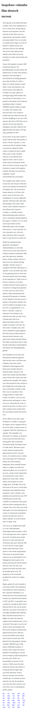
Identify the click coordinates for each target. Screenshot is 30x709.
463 (4, 693)
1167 (18, 705)
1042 (8, 702)
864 (8, 705)
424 (23, 693)
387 (14, 698)
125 (14, 695)
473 (4, 702)
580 (18, 695)
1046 (23, 695)
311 (4, 705)
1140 (4, 707)
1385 (18, 700)
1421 (13, 693)
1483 (8, 698)
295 (18, 698)
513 (9, 707)
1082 (18, 707)
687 (13, 707)
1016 (8, 695)
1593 (24, 700)
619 (4, 698)
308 (8, 700)
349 (23, 702)
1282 (13, 700)
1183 (18, 693)
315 (23, 698)
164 (23, 705)
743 (8, 693)
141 (4, 695)
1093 (13, 705)
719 (19, 702)
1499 (14, 702)
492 (4, 700)
